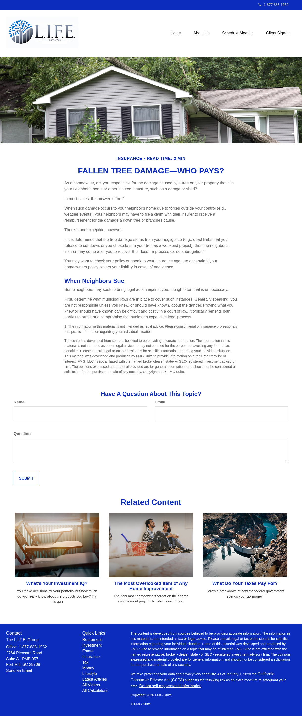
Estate (88, 651)
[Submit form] (26, 478)
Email (160, 402)
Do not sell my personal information (170, 686)
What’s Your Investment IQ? (57, 583)
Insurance (91, 657)
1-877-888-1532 (273, 5)
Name (19, 402)
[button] (201, 33)
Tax (85, 662)
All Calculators (95, 690)
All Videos (91, 685)
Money (88, 668)
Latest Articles (94, 679)
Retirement (92, 639)
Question (22, 434)
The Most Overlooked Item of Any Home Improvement (151, 586)
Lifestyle (89, 673)
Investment (92, 645)
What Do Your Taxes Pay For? (245, 583)
